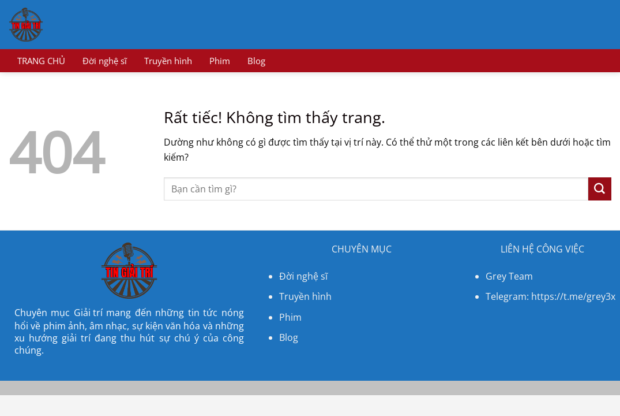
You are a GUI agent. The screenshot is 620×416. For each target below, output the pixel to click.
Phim (219, 60)
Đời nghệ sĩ (104, 60)
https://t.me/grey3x (573, 296)
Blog (256, 60)
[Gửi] (599, 188)
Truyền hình (168, 60)
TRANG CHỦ (41, 60)
